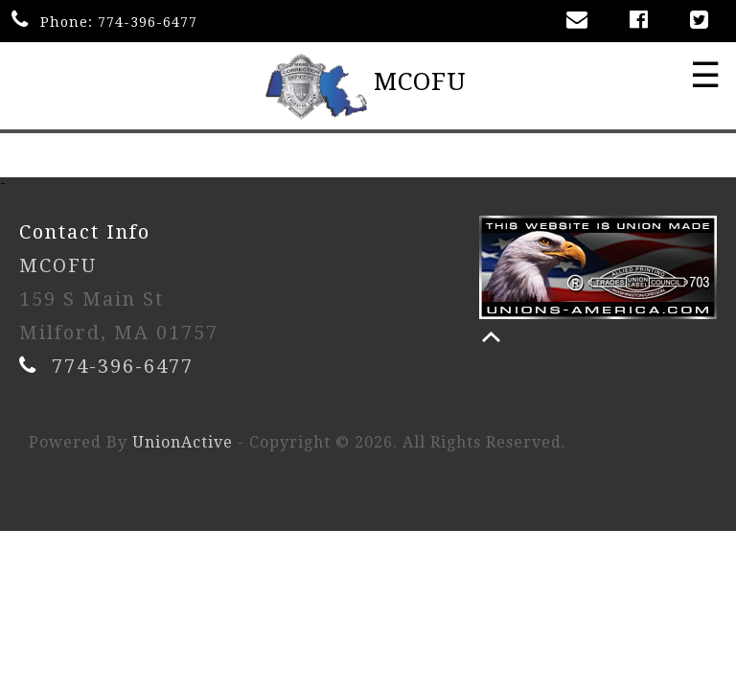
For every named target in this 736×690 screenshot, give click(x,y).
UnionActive (182, 442)
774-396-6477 (147, 22)
